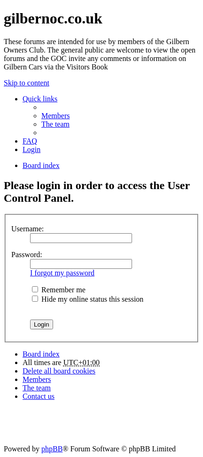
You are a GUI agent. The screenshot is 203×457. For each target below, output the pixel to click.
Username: (27, 229)
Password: (26, 255)
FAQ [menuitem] (30, 141)
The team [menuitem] (55, 124)
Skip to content (26, 83)
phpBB (51, 449)
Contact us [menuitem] (39, 396)
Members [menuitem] (55, 116)
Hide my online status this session (87, 299)
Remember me (59, 290)
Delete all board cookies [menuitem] (59, 371)
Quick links (40, 99)
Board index (41, 354)
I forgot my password (62, 273)
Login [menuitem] (31, 149)
